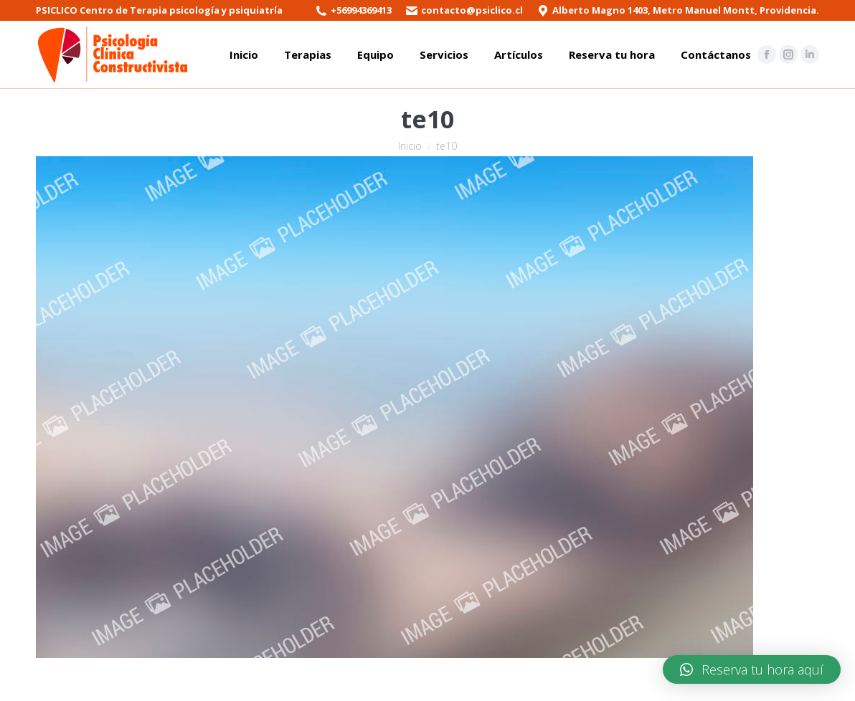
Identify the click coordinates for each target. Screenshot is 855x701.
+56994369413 (361, 10)
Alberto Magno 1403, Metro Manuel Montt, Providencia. (685, 10)
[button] (752, 669)
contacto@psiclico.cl (472, 10)
